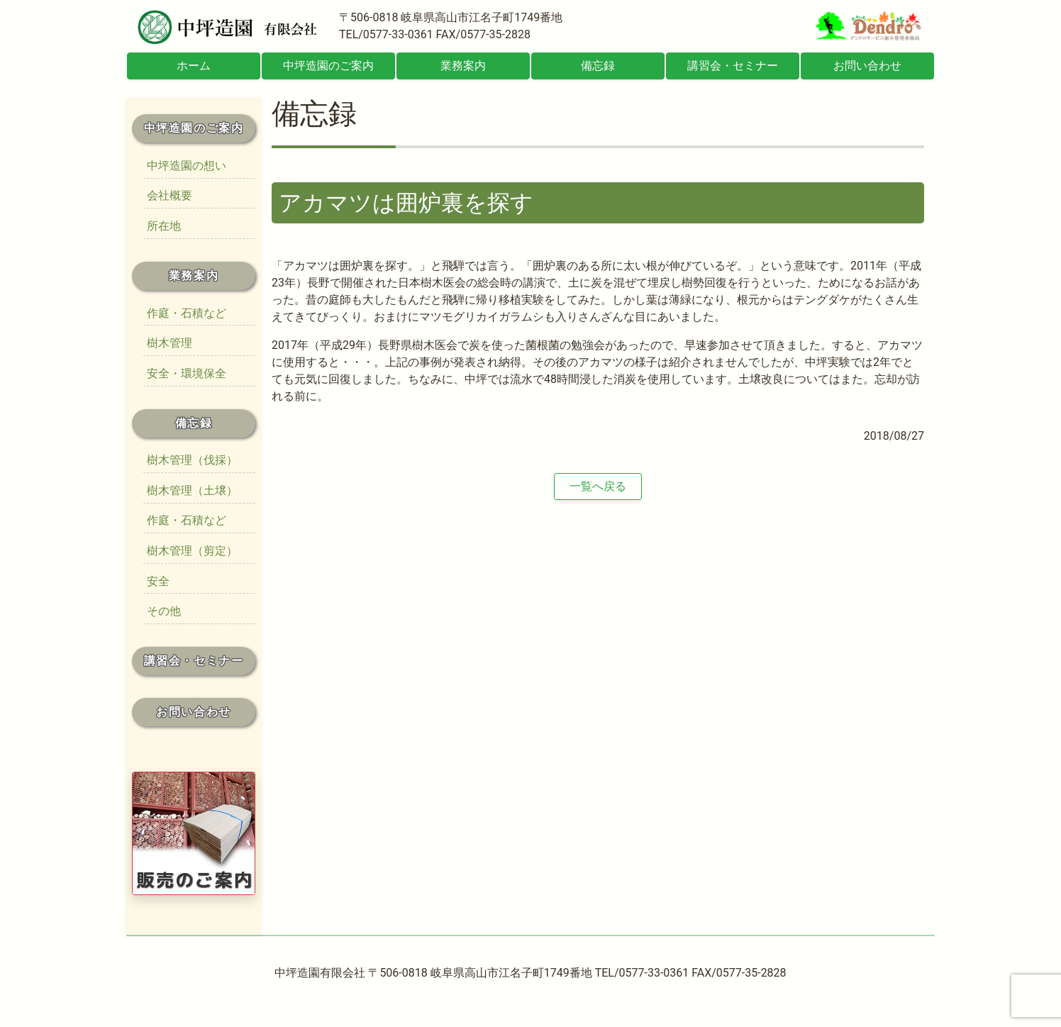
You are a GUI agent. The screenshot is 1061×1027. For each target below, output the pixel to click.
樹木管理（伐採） (192, 460)
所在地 (164, 226)
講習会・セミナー (732, 65)
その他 (164, 611)
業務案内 (463, 65)
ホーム (194, 65)
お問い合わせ (867, 65)
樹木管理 (169, 343)
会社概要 (169, 195)
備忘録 (598, 65)
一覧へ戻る (598, 486)
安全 (158, 581)
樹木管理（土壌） (192, 490)
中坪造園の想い (186, 165)
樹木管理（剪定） (192, 550)
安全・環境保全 (186, 373)
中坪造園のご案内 (328, 65)
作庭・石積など (186, 313)
